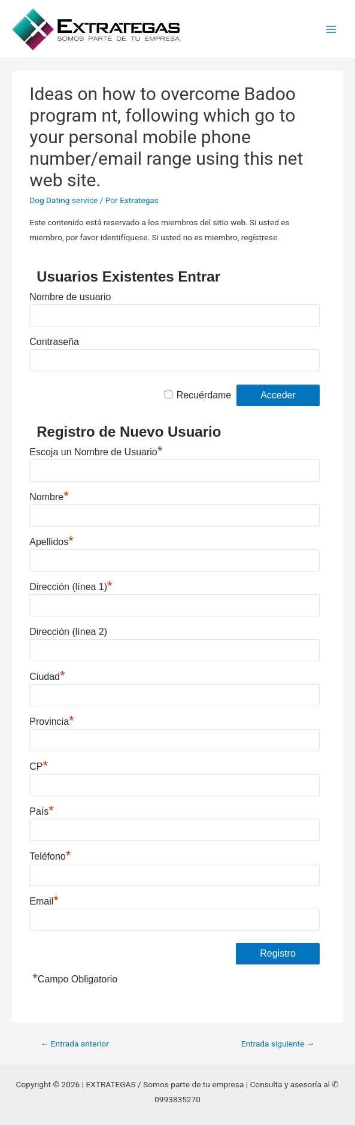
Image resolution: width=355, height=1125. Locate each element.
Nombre (48, 495)
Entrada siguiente (278, 1043)
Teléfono (50, 854)
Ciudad (47, 675)
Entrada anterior (75, 1043)
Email (44, 899)
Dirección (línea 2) (68, 632)
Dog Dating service (63, 200)
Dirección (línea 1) (70, 585)
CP (38, 765)
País (41, 809)
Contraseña (54, 342)
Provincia (51, 720)
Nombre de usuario (70, 297)
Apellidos (51, 540)
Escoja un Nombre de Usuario (95, 450)
